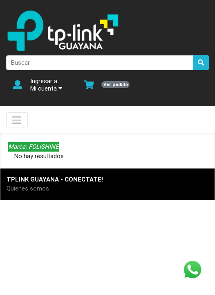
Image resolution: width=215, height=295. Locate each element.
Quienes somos (28, 188)
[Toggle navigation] (17, 120)
